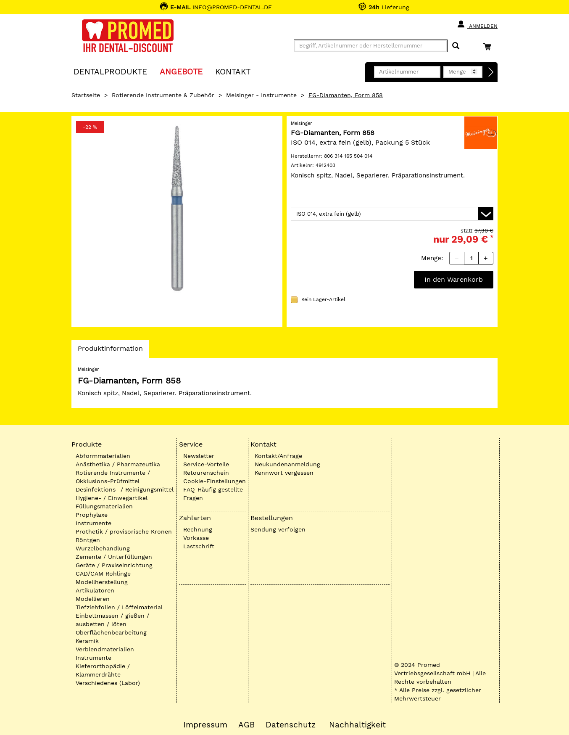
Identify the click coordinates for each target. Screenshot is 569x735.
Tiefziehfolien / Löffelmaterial (119, 607)
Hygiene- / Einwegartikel (112, 497)
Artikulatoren (95, 590)
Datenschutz (291, 725)
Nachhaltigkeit (357, 725)
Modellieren (93, 598)
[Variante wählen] (392, 213)
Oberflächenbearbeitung (111, 632)
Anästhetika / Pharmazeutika (118, 464)
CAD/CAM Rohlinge (103, 573)
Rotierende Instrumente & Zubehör (163, 95)
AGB (246, 725)
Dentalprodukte (110, 71)
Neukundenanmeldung (287, 464)
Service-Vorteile (206, 464)
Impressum (205, 725)
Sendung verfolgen (278, 529)
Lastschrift (198, 546)
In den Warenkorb (453, 279)
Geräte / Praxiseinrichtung (114, 565)
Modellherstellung (102, 582)
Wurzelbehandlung (103, 548)
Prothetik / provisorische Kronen (124, 531)
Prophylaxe (92, 514)
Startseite (85, 95)
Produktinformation (110, 351)
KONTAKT (232, 71)
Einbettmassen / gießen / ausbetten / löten (112, 619)
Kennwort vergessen (284, 472)
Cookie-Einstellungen (214, 481)
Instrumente (93, 523)
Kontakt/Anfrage (278, 455)
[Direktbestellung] (491, 72)
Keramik (87, 640)
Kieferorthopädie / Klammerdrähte (103, 670)
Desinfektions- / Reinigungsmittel (125, 489)
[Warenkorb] (489, 46)
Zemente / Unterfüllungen (114, 556)
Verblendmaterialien (105, 649)
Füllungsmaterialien (104, 506)
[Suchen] (456, 46)
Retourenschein (206, 472)
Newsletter (198, 455)
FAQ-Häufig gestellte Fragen (213, 493)
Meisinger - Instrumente (261, 95)
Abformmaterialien (103, 455)
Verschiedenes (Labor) (108, 682)
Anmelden (477, 24)
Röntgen (88, 540)
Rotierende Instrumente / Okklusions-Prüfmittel (113, 476)
